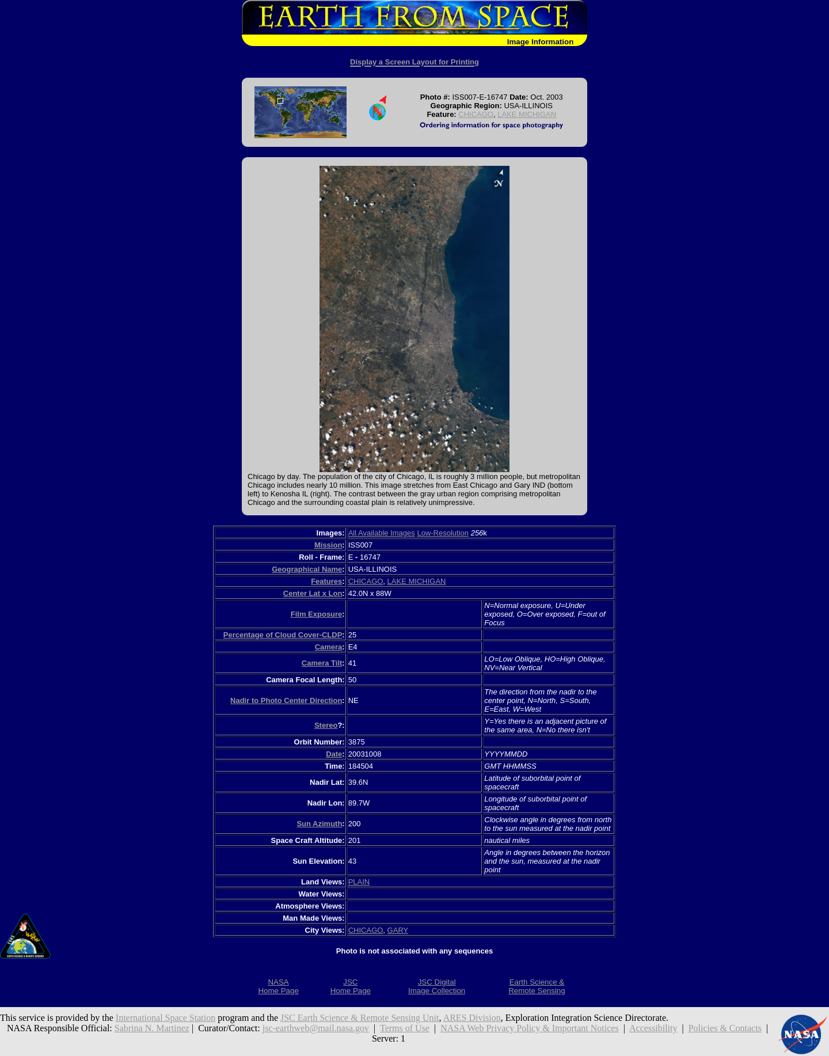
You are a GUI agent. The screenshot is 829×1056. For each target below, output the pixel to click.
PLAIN (359, 882)
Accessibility (653, 1028)
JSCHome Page (350, 986)
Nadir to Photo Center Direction (286, 700)
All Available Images (381, 533)
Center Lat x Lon (313, 593)
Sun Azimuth (319, 823)
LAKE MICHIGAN (526, 114)
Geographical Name (307, 569)
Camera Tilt (322, 663)
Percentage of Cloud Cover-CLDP (283, 634)
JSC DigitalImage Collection (436, 986)
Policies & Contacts (725, 1028)
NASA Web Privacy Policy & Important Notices (529, 1028)
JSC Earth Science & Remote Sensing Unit (359, 1018)
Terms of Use (404, 1028)
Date (334, 754)
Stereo (325, 725)
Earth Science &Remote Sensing (536, 986)
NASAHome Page (278, 986)
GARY (397, 930)
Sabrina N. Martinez (152, 1028)
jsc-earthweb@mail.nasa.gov (316, 1028)
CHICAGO (475, 114)
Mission (328, 545)
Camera (329, 647)
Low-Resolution (443, 533)
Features (326, 581)
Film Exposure (317, 614)
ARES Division (472, 1018)
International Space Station (165, 1018)
